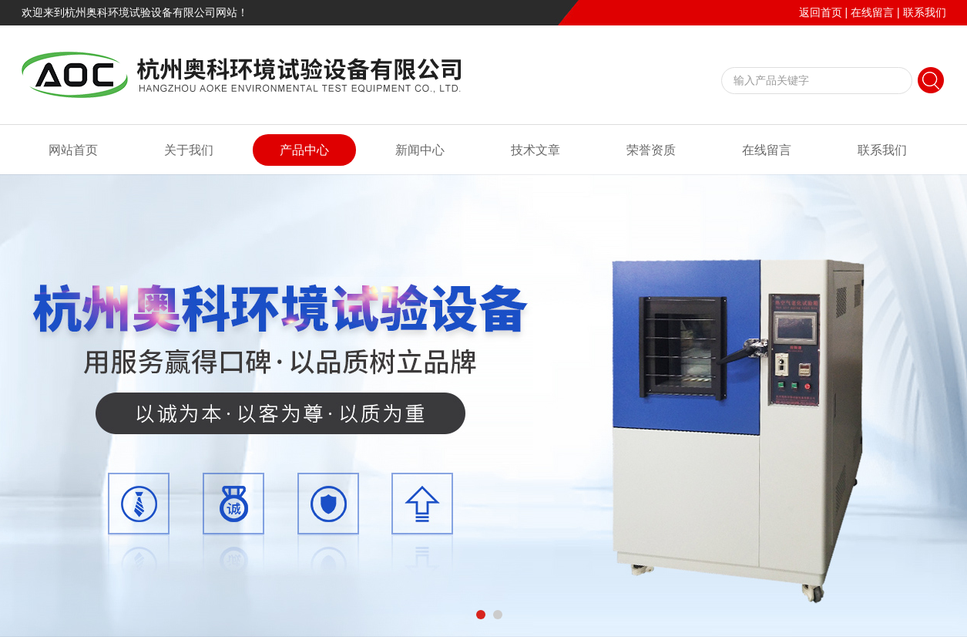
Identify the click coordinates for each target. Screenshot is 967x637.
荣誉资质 (651, 150)
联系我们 (924, 12)
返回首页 (820, 12)
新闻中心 (420, 150)
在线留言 (872, 12)
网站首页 (73, 150)
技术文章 (535, 150)
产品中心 (304, 150)
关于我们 (188, 150)
